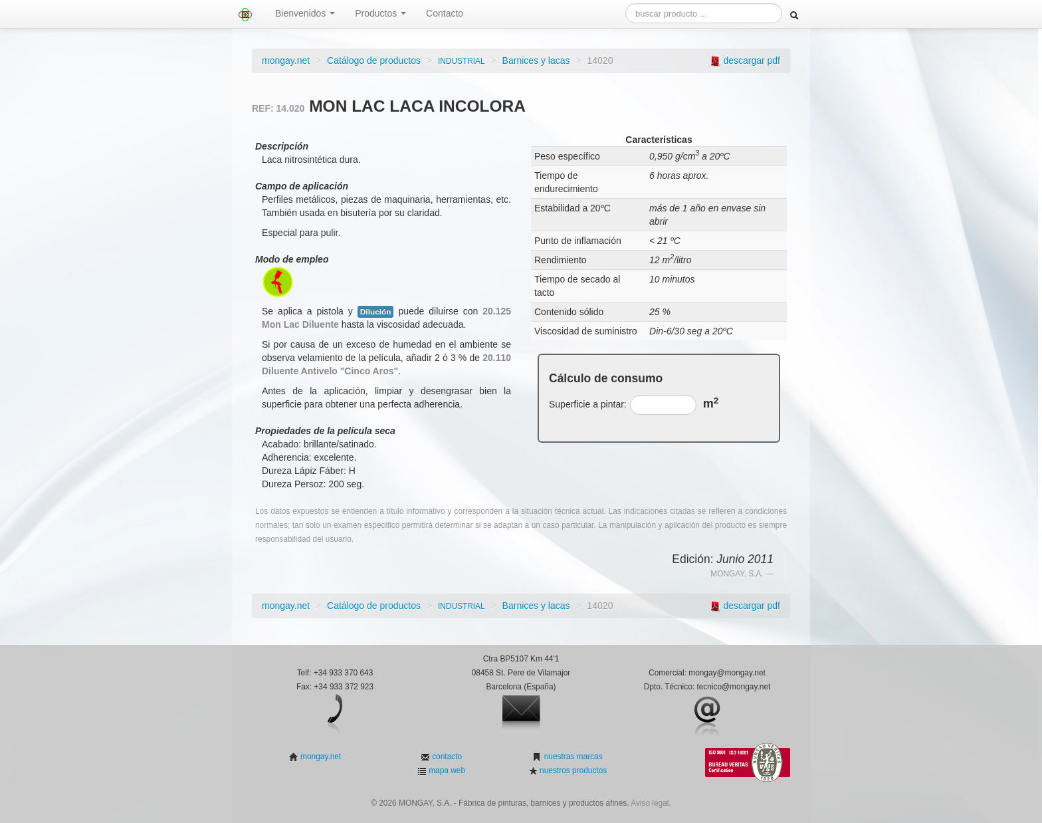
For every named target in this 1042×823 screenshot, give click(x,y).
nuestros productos (572, 770)
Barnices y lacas (536, 60)
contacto (446, 756)
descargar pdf (751, 60)
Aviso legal (650, 803)
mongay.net (286, 60)
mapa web (446, 770)
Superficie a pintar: (588, 404)
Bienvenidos (305, 13)
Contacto (444, 13)
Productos (380, 13)
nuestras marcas (572, 756)
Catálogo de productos (374, 60)
